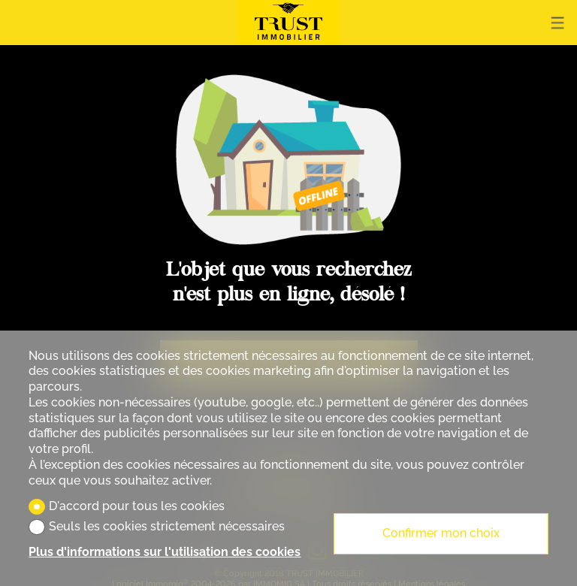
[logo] (288, 22)
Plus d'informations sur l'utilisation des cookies (165, 552)
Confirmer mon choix (441, 533)
